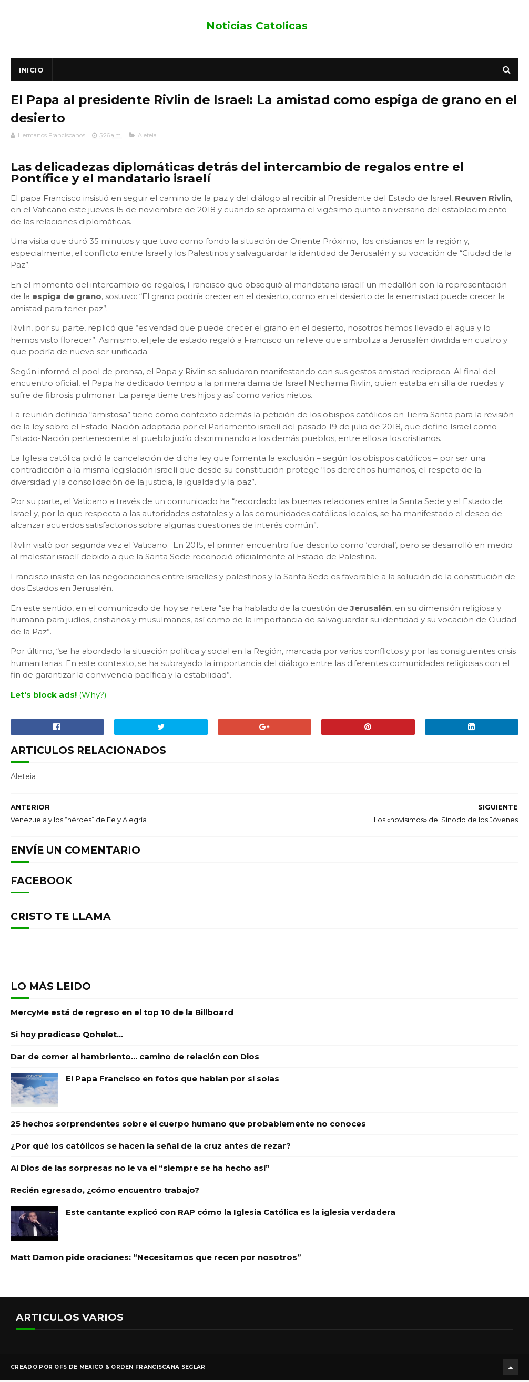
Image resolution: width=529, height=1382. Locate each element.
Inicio (31, 71)
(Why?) (93, 697)
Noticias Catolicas (257, 25)
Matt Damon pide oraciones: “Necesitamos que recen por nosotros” (156, 1259)
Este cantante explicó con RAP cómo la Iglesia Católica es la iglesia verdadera (230, 1214)
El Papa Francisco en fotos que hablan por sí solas (172, 1081)
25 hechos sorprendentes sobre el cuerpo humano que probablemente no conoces (188, 1126)
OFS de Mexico (78, 1368)
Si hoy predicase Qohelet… (67, 1036)
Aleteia (147, 137)
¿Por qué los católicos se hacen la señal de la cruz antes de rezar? (151, 1148)
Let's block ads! (44, 697)
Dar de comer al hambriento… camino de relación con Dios (135, 1058)
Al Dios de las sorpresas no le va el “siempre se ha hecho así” (140, 1170)
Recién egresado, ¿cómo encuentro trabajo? (105, 1192)
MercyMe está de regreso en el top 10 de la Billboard (122, 1014)
